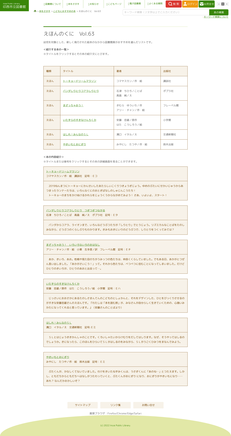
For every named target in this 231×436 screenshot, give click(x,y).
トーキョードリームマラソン (79, 81)
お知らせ (94, 3)
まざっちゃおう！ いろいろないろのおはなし (73, 245)
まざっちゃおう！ (73, 105)
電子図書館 (135, 3)
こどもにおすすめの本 (64, 11)
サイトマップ (82, 405)
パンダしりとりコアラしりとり (81, 91)
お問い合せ (148, 405)
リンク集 (115, 405)
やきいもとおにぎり (74, 144)
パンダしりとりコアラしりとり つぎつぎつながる (75, 210)
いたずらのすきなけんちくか (79, 120)
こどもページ (114, 3)
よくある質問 (155, 3)
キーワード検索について (216, 16)
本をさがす (73, 3)
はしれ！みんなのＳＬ (76, 134)
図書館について (53, 3)
